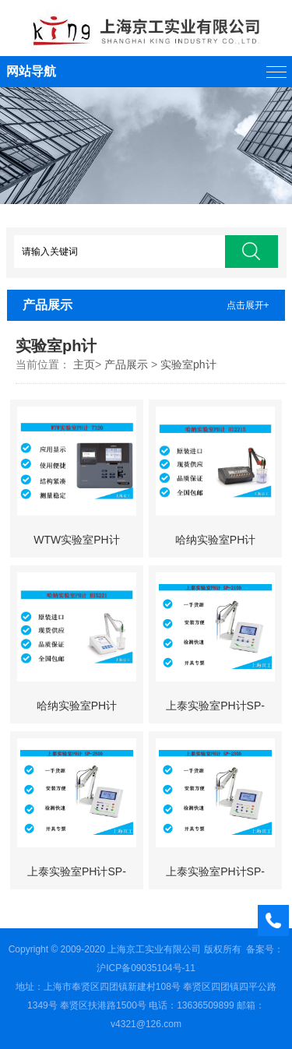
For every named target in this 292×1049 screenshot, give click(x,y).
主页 (84, 364)
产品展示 (126, 364)
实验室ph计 (188, 364)
